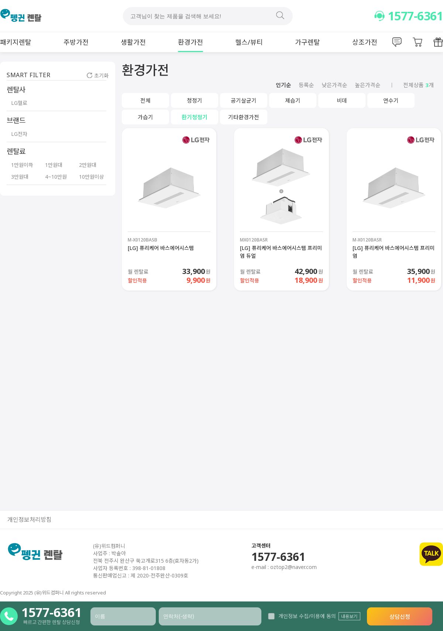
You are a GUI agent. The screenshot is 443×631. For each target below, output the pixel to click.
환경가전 (190, 42)
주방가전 (76, 42)
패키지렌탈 (15, 42)
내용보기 (349, 616)
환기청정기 (194, 117)
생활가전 (133, 42)
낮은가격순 (334, 85)
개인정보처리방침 (29, 519)
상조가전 (364, 42)
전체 (145, 100)
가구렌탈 (307, 42)
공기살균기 (244, 100)
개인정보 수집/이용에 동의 (302, 616)
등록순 (306, 85)
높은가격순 (368, 85)
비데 (342, 100)
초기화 (98, 75)
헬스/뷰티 (249, 42)
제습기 (293, 100)
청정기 (194, 100)
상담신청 (399, 616)
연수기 (391, 100)
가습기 (145, 117)
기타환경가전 (243, 117)
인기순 (283, 85)
